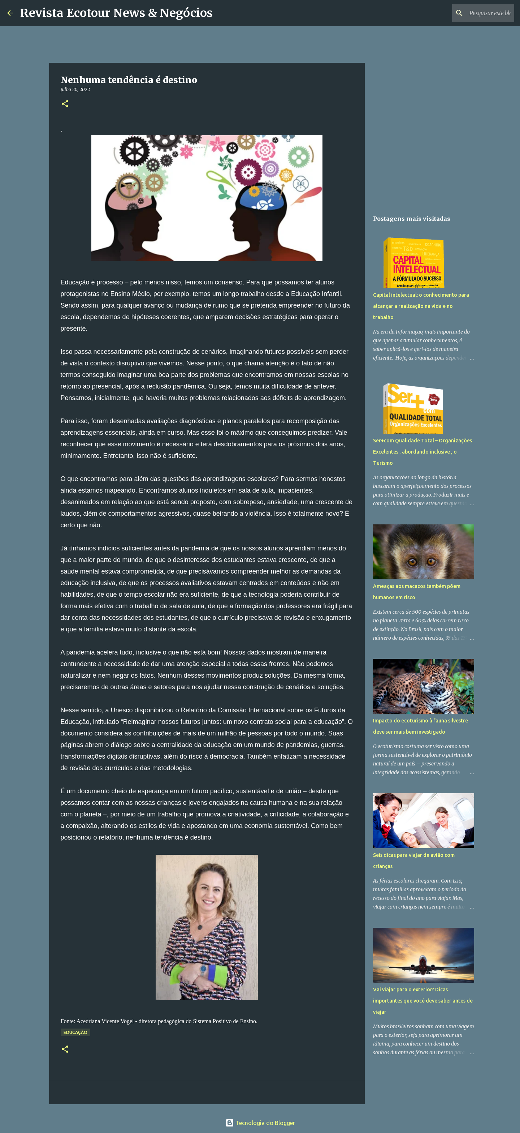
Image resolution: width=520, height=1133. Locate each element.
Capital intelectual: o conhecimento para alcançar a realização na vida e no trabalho (421, 306)
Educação (75, 1032)
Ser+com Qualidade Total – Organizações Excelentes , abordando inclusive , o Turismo (422, 452)
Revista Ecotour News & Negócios (116, 13)
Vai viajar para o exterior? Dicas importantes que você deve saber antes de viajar (423, 1001)
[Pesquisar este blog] (476, 13)
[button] (65, 104)
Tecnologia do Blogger (260, 1123)
